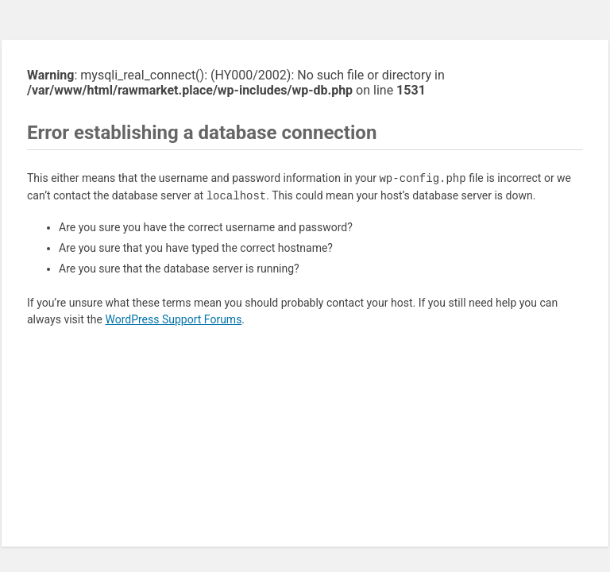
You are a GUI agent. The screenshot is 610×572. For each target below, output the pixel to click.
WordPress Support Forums (173, 319)
